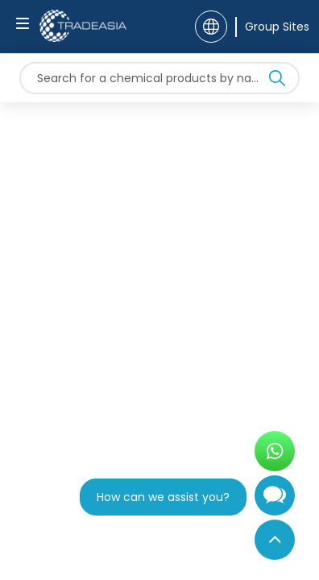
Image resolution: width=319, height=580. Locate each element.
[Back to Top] (274, 539)
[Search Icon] (277, 81)
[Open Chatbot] (274, 502)
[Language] (211, 26)
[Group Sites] (272, 27)
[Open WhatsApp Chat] (274, 451)
